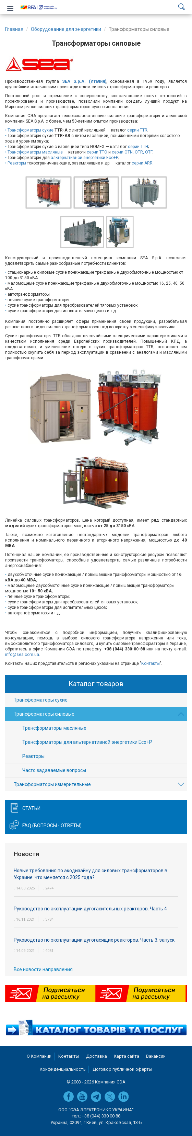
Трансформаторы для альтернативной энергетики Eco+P (87, 742)
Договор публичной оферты (122, 1069)
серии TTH (138, 146)
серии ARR (142, 163)
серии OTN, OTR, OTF (132, 152)
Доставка (96, 1056)
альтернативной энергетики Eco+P (84, 157)
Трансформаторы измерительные (52, 784)
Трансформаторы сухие (30, 130)
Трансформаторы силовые (44, 714)
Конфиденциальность (63, 1069)
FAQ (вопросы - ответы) (52, 825)
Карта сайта (126, 1056)
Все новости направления (43, 969)
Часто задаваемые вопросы (54, 770)
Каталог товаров (96, 684)
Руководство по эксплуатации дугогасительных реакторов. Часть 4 (90, 908)
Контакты (150, 663)
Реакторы (17, 163)
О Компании (39, 1056)
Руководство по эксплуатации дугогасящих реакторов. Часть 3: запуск (94, 940)
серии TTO (97, 152)
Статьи (31, 808)
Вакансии (156, 1056)
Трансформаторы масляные (35, 152)
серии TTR (137, 130)
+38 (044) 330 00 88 (101, 1115)
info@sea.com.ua (22, 654)
